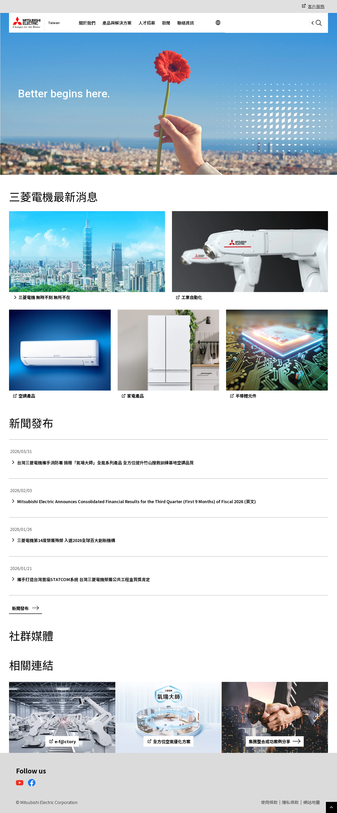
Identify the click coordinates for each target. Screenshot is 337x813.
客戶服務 (313, 6)
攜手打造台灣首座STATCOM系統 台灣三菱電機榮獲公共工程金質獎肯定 (83, 579)
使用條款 (269, 802)
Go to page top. (331, 807)
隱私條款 (290, 802)
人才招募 (188, 23)
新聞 (208, 23)
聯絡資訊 (227, 23)
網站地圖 (311, 802)
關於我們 (129, 23)
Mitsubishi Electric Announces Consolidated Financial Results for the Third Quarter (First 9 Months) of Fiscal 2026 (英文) (136, 501)
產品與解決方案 (158, 23)
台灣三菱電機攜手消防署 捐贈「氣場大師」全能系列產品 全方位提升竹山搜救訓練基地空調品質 (105, 462)
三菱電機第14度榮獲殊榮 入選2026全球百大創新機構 (66, 540)
